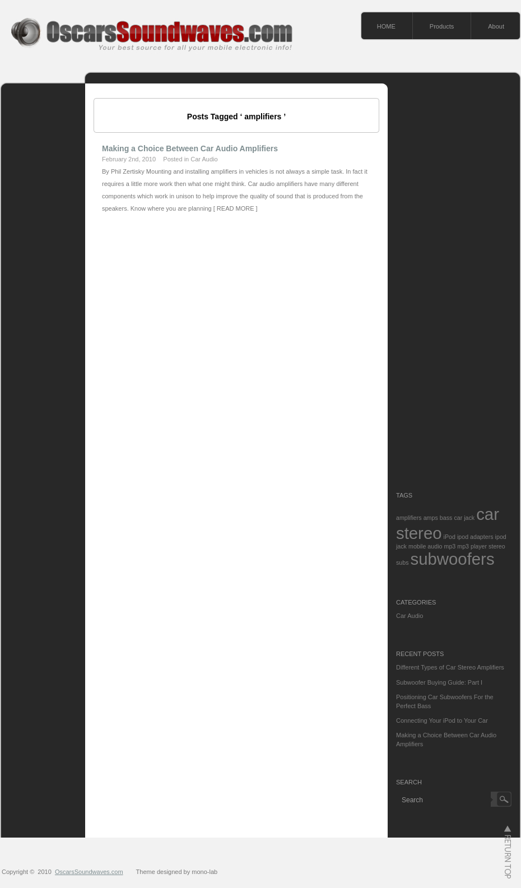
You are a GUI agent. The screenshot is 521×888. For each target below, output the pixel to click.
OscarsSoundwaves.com (89, 871)
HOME (386, 26)
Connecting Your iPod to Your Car (442, 720)
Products (442, 26)
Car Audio (203, 159)
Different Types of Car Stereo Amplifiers (450, 667)
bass (446, 517)
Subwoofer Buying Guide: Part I (439, 682)
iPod (449, 536)
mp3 (450, 546)
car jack (464, 517)
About (496, 26)
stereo (497, 546)
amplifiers (409, 517)
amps (431, 517)
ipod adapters (475, 536)
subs (402, 562)
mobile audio (425, 546)
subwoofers (453, 559)
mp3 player (472, 546)
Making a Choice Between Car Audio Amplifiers (190, 148)
